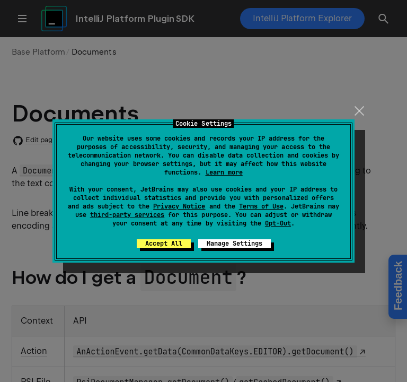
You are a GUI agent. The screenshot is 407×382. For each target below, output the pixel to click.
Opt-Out (278, 223)
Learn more (224, 172)
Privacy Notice (179, 206)
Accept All (163, 243)
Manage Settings (234, 243)
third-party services (127, 215)
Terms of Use (261, 206)
